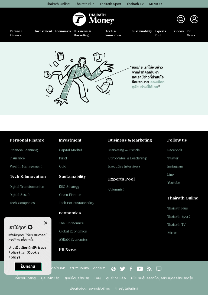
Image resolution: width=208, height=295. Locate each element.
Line (170, 174)
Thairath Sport (110, 4)
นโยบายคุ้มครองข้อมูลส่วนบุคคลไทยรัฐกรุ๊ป (162, 278)
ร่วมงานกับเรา (79, 268)
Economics (63, 31)
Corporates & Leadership (127, 158)
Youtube (173, 183)
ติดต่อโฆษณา (56, 268)
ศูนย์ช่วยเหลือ (116, 278)
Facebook (174, 150)
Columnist (116, 189)
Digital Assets (20, 195)
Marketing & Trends (123, 150)
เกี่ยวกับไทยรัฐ (25, 278)
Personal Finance (16, 33)
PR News (191, 33)
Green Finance (70, 195)
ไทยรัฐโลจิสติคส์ (126, 288)
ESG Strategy (69, 187)
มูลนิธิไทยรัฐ (50, 278)
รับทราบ (28, 266)
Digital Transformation (27, 187)
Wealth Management (26, 166)
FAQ (98, 278)
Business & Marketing (82, 33)
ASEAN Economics (73, 239)
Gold (62, 166)
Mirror (172, 233)
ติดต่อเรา (99, 268)
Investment (43, 31)
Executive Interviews (124, 166)
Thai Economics (71, 223)
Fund (63, 158)
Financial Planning (24, 150)
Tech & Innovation (113, 33)
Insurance (17, 158)
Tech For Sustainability (76, 203)
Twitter (172, 158)
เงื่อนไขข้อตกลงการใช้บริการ (90, 288)
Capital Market (70, 150)
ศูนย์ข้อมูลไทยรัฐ (77, 278)
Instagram (175, 166)
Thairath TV (135, 4)
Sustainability (142, 31)
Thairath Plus (84, 4)
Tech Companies (22, 203)
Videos (179, 31)
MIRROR (155, 4)
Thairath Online (58, 4)
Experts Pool (160, 33)
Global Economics (73, 231)
